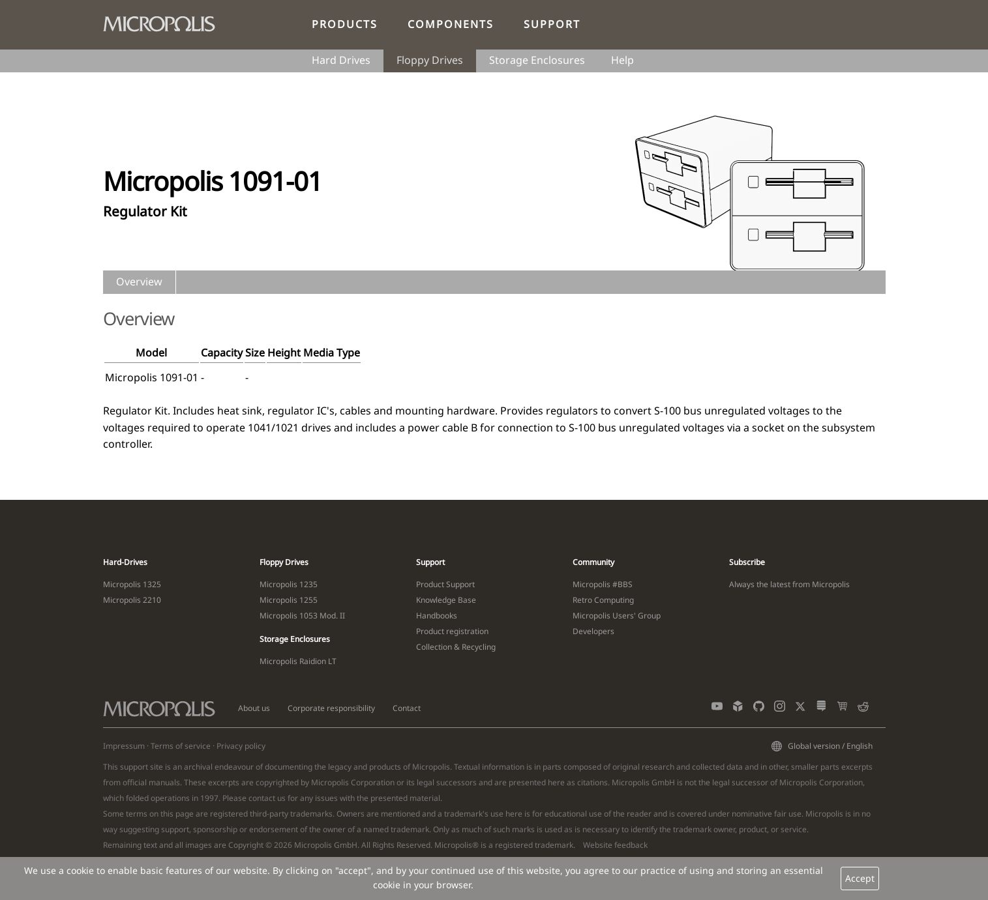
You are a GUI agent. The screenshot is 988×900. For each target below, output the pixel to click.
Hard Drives (341, 60)
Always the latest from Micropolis (789, 584)
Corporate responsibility (331, 708)
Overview (139, 281)
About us (254, 708)
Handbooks (436, 615)
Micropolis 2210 (132, 599)
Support (552, 24)
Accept (860, 878)
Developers (593, 631)
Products (345, 24)
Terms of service (181, 745)
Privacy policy (241, 745)
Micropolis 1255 (289, 599)
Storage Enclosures (537, 60)
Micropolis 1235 (289, 584)
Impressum (124, 745)
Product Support (445, 584)
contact (261, 798)
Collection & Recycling (456, 646)
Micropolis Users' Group (617, 615)
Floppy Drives (430, 60)
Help (622, 60)
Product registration (452, 631)
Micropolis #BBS (603, 584)
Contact (407, 708)
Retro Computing (603, 599)
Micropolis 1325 (132, 584)
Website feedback (615, 844)
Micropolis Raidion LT (298, 661)
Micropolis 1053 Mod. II (302, 615)
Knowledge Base (446, 599)
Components (451, 24)
